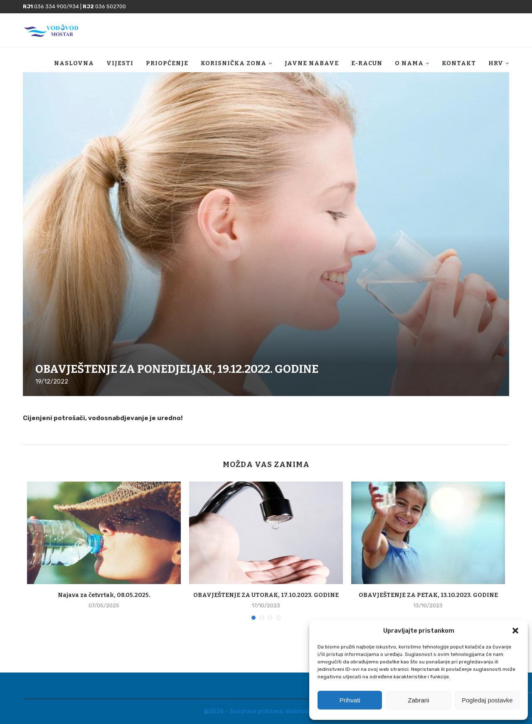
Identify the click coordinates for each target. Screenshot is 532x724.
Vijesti (119, 63)
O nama (409, 63)
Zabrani (418, 700)
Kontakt (459, 63)
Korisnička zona (233, 63)
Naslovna (74, 63)
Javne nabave (312, 63)
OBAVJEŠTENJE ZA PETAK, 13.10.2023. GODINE (428, 595)
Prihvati (350, 700)
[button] (515, 630)
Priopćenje (167, 63)
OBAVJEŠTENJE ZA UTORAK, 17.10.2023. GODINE (266, 595)
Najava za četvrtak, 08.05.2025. (104, 595)
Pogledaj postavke (487, 700)
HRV (495, 63)
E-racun (366, 63)
